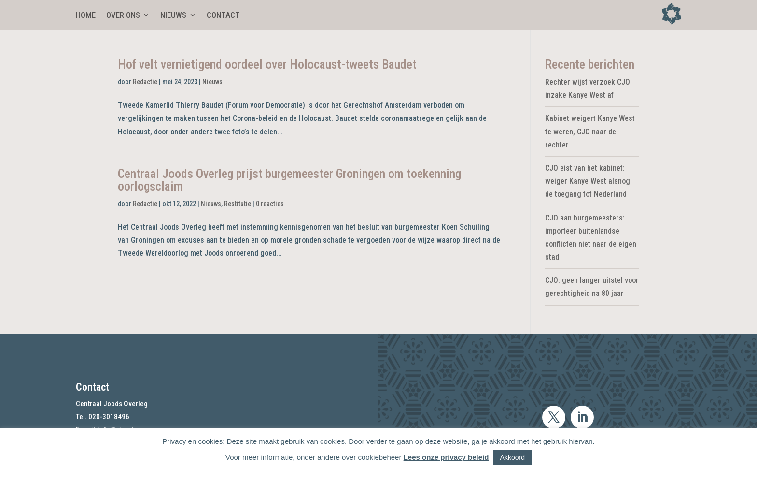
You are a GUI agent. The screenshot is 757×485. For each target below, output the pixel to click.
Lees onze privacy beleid (446, 457)
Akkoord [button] (512, 457)
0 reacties (270, 203)
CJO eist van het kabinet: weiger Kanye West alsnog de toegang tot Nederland (587, 181)
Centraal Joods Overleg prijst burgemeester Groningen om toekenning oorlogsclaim (289, 179)
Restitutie (237, 203)
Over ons (123, 16)
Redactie (145, 82)
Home (86, 16)
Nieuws (173, 16)
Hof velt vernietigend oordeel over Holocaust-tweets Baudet (267, 64)
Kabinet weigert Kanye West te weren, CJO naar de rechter (590, 131)
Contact (223, 16)
